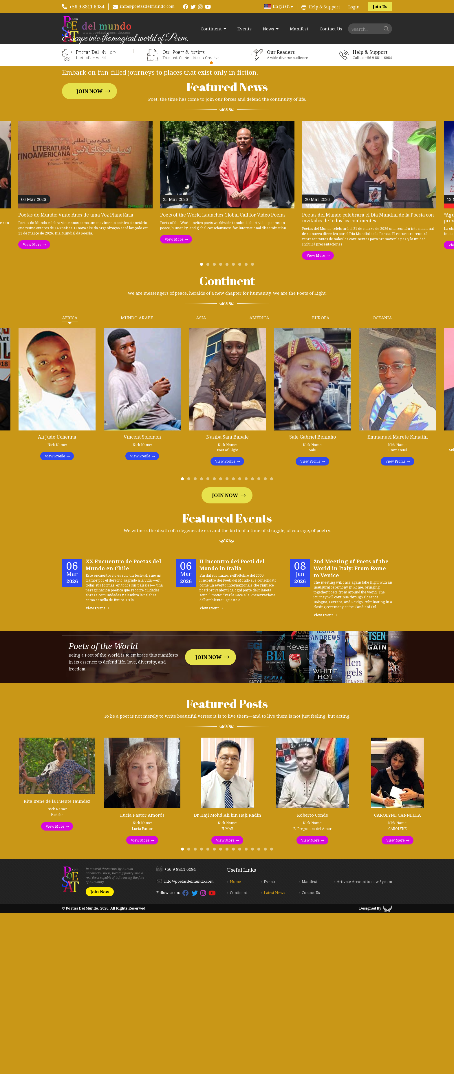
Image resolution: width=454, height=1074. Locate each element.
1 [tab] (203, 427)
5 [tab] (228, 427)
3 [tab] (215, 427)
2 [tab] (209, 427)
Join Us (380, 6)
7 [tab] (241, 427)
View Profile (55, 617)
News (268, 29)
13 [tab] (260, 641)
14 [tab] (266, 641)
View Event (97, 769)
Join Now (89, 171)
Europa (320, 478)
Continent (211, 29)
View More (32, 405)
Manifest (299, 29)
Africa (70, 478)
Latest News (274, 1053)
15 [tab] (273, 641)
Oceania (382, 478)
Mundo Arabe (137, 478)
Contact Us (331, 29)
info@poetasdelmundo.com (147, 6)
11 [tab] (247, 641)
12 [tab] (254, 641)
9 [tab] (254, 427)
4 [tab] (222, 427)
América (259, 478)
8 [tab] (247, 427)
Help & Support (324, 7)
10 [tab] (241, 641)
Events (244, 29)
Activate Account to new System (364, 1042)
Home (235, 1042)
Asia (201, 478)
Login (354, 7)
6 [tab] (234, 427)
